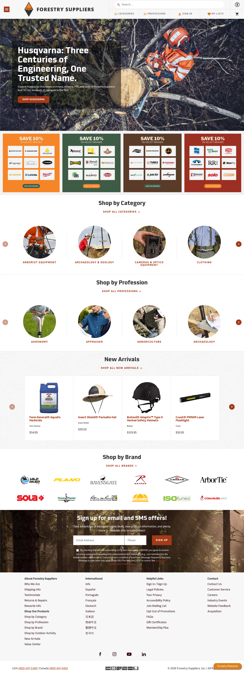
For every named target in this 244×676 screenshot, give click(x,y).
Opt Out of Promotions (160, 611)
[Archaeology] (204, 325)
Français (90, 600)
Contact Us (214, 584)
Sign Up (162, 540)
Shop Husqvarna (33, 99)
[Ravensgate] (103, 480)
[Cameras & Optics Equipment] (149, 246)
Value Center (32, 644)
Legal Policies (155, 589)
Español (90, 589)
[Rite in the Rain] (103, 498)
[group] (39, 246)
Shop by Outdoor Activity (40, 633)
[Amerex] (177, 480)
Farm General (34, 426)
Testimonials (32, 595)
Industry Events (217, 600)
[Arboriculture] (149, 325)
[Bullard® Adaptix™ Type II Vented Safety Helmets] (146, 408)
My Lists (215, 14)
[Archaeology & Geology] (94, 246)
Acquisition (214, 611)
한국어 (89, 633)
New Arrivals (32, 638)
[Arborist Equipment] (39, 246)
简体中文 (91, 622)
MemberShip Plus (157, 627)
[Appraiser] (94, 325)
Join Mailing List (156, 606)
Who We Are (32, 584)
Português (92, 595)
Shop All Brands (121, 465)
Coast (178, 426)
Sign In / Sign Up (156, 584)
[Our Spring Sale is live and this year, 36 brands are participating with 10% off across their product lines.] (31, 163)
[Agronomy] (39, 325)
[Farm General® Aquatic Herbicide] (49, 408)
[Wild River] (30, 480)
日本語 (89, 617)
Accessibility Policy (158, 600)
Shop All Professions (121, 291)
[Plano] (67, 480)
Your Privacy (154, 595)
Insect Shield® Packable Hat (97, 417)
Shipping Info (32, 589)
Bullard (130, 426)
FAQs (149, 617)
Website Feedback (219, 606)
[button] (239, 244)
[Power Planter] (67, 498)
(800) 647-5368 (27, 668)
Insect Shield (83, 423)
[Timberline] (140, 498)
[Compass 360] (213, 498)
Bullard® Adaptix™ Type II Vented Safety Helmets (145, 419)
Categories (124, 14)
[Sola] (30, 498)
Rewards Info (32, 606)
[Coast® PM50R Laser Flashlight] (195, 408)
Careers (212, 595)
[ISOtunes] (177, 498)
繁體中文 (91, 627)
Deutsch (90, 606)
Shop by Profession (36, 622)
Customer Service (218, 589)
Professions (154, 14)
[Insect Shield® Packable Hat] (97, 408)
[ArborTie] (213, 480)
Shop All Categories (121, 212)
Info (87, 584)
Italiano (90, 611)
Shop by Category (35, 617)
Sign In (185, 14)
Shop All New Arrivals (121, 368)
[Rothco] (140, 480)
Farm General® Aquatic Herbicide (45, 419)
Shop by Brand (33, 627)
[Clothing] (204, 246)
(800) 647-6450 (58, 668)
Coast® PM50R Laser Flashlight (190, 419)
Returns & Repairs (35, 600)
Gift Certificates (156, 622)
